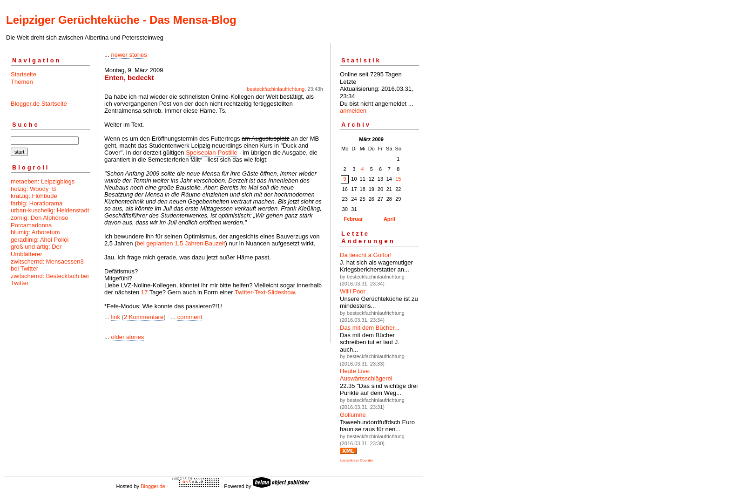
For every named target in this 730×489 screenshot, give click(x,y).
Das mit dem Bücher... (369, 327)
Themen (22, 81)
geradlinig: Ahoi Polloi (39, 239)
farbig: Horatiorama (36, 203)
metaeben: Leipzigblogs (42, 181)
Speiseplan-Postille (211, 152)
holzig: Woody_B (33, 188)
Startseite (23, 74)
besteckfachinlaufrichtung (275, 89)
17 (144, 292)
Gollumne (353, 414)
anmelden (353, 110)
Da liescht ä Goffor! (366, 254)
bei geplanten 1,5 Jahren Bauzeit (180, 243)
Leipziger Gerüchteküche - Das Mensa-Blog (121, 20)
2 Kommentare (143, 316)
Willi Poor (352, 291)
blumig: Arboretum (35, 232)
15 (398, 179)
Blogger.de (153, 486)
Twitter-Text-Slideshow (265, 292)
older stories (127, 336)
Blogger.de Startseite (39, 103)
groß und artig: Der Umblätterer (36, 250)
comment (189, 316)
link (115, 316)
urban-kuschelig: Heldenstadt (50, 210)
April (389, 219)
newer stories (129, 54)
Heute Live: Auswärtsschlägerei (366, 374)
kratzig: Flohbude (34, 195)
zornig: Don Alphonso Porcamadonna (39, 221)
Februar (353, 219)
